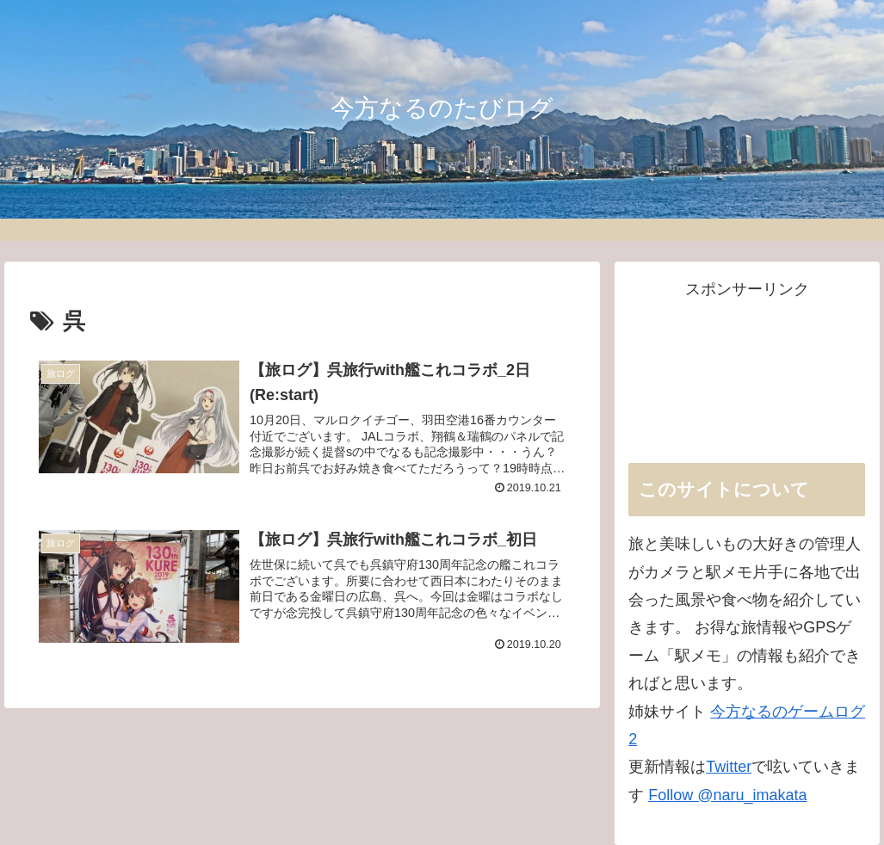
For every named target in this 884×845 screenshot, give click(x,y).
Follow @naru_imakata (727, 795)
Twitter (728, 766)
